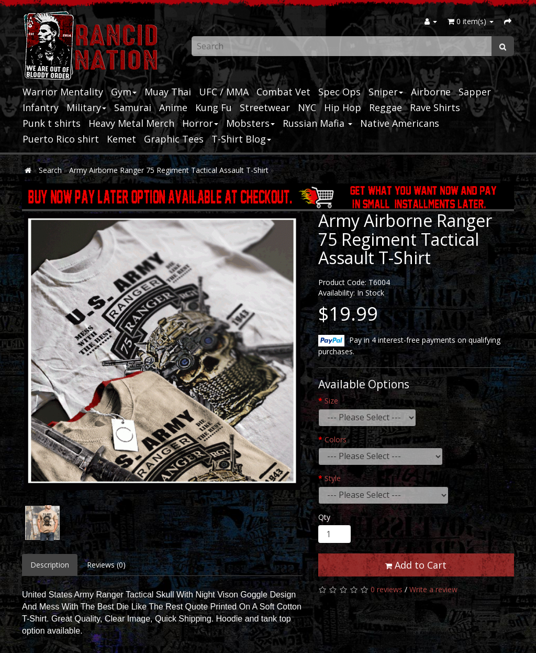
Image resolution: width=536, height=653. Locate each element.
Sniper (385, 91)
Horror (200, 123)
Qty (324, 517)
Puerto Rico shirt (61, 139)
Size (331, 401)
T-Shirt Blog (241, 139)
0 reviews (387, 589)
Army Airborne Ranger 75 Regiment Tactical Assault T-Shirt (169, 170)
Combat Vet (283, 91)
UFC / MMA (224, 91)
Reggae (385, 107)
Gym (124, 91)
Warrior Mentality (63, 91)
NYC (307, 107)
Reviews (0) (106, 565)
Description (49, 565)
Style (333, 478)
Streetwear (265, 107)
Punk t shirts (52, 123)
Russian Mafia (317, 123)
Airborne (431, 91)
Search (50, 170)
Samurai (132, 107)
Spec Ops (339, 91)
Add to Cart (415, 565)
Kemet (121, 139)
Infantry (41, 107)
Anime (173, 107)
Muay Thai (167, 91)
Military (86, 107)
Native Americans (399, 123)
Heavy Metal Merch (131, 123)
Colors (336, 439)
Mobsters (250, 123)
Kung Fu (213, 107)
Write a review (433, 589)
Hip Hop (342, 107)
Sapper (475, 91)
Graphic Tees (174, 139)
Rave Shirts (435, 107)
